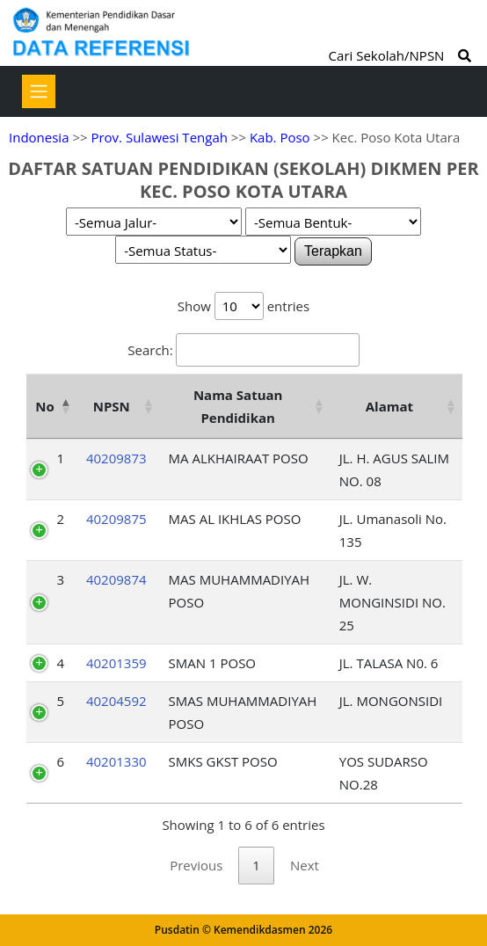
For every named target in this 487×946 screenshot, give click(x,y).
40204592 (116, 701)
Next (304, 865)
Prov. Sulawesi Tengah (159, 137)
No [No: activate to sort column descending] (44, 406)
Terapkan (333, 251)
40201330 (116, 761)
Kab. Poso (280, 137)
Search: (243, 350)
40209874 (116, 579)
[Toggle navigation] (38, 91)
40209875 (116, 519)
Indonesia (39, 137)
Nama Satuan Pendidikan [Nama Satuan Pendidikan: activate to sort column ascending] (238, 406)
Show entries (243, 306)
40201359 (116, 663)
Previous (196, 865)
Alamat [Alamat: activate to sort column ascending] (389, 406)
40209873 (116, 458)
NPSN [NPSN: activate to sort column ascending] (111, 406)
